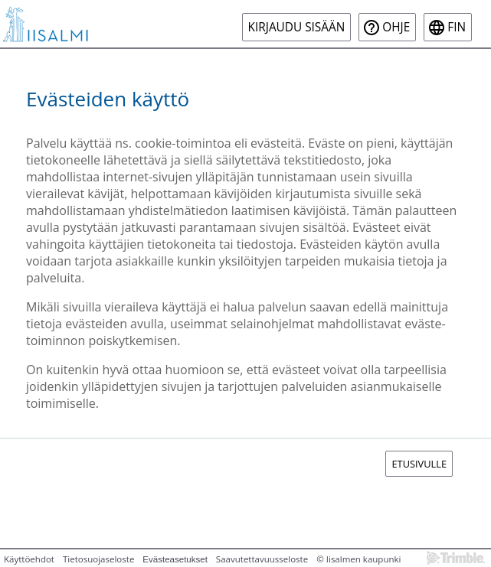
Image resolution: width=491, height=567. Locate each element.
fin (456, 27)
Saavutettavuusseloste (262, 559)
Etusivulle (419, 464)
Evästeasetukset (175, 559)
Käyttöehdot (29, 559)
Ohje (396, 27)
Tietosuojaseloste (98, 559)
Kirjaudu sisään (296, 27)
